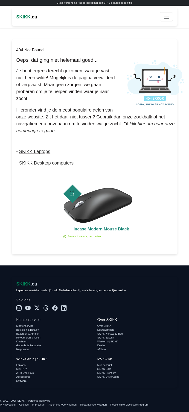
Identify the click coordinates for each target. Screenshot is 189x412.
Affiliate (101, 349)
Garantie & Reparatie (28, 345)
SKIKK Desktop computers (46, 162)
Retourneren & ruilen (28, 337)
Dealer (101, 345)
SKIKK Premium (106, 372)
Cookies (24, 404)
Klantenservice (25, 325)
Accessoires (23, 376)
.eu (26, 16)
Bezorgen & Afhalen (27, 333)
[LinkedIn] (64, 308)
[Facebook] (55, 308)
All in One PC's (25, 372)
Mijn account (104, 365)
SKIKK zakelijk (105, 337)
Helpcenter (22, 349)
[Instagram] (19, 308)
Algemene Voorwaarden (63, 404)
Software (21, 381)
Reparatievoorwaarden (93, 404)
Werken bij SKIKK (107, 341)
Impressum (38, 404)
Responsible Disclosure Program (129, 404)
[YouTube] (28, 308)
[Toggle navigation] (166, 16)
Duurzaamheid (105, 329)
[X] (37, 308)
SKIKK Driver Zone (108, 376)
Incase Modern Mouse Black (101, 229)
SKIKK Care (104, 369)
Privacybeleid (8, 404)
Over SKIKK (104, 325)
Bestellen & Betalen (27, 329)
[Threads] (46, 308)
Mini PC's (21, 369)
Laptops (21, 365)
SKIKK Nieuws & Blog (110, 333)
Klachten (21, 341)
